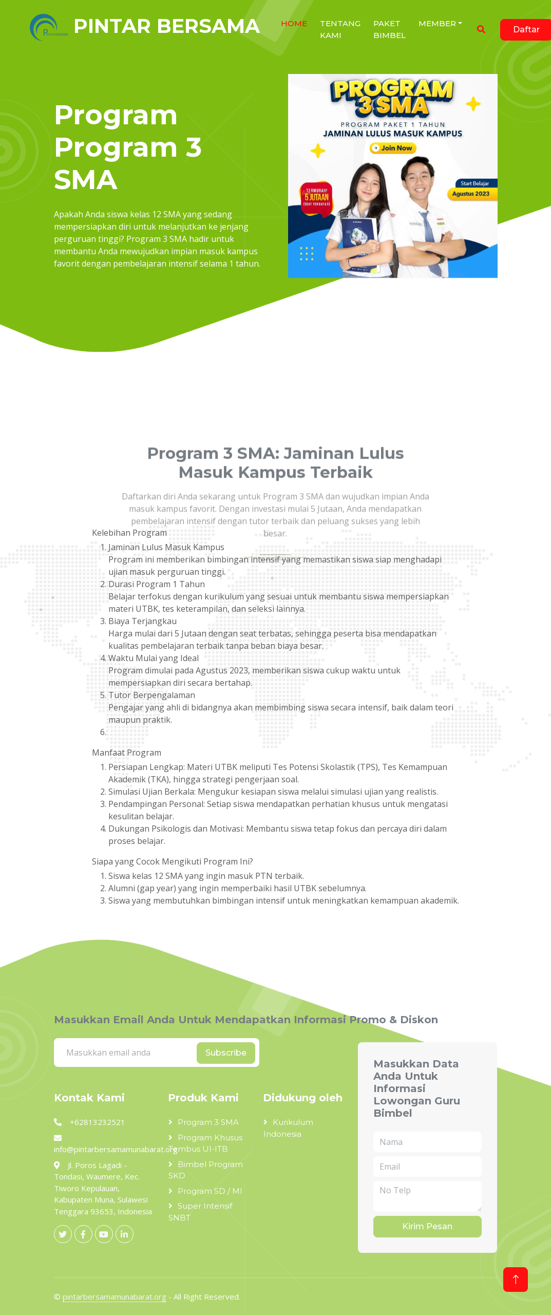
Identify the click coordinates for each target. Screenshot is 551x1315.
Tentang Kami (340, 29)
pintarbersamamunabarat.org (114, 1296)
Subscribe (225, 1053)
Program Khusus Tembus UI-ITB (205, 1143)
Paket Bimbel (389, 29)
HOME (294, 23)
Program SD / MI (210, 1191)
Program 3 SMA (208, 1122)
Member (437, 23)
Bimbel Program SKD (205, 1170)
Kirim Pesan (427, 1226)
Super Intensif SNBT (200, 1212)
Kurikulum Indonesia (288, 1128)
